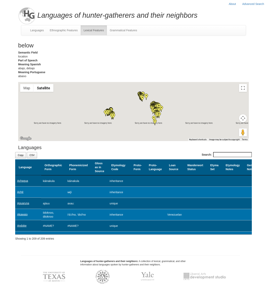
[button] (146, 97)
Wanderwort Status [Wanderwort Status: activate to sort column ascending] (195, 167)
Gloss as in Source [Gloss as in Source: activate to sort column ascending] (99, 167)
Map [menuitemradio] (26, 88)
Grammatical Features (123, 30)
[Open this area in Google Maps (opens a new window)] (25, 138)
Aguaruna (23, 203)
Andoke (21, 225)
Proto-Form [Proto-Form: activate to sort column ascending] (138, 167)
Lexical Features (94, 30)
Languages (37, 30)
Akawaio (22, 214)
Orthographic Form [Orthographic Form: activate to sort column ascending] (53, 167)
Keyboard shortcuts (198, 139)
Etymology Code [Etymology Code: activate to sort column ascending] (118, 167)
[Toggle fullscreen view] (243, 88)
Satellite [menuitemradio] (43, 88)
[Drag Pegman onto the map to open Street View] (243, 132)
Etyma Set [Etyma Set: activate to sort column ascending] (214, 167)
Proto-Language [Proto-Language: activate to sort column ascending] (155, 167)
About (232, 4)
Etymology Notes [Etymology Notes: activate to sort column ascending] (233, 167)
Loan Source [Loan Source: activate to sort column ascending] (173, 167)
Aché (20, 192)
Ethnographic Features (64, 30)
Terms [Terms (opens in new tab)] (245, 139)
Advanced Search (253, 4)
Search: (227, 154)
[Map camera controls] (243, 118)
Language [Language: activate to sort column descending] (25, 167)
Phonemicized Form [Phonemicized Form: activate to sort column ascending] (78, 167)
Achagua (22, 180)
